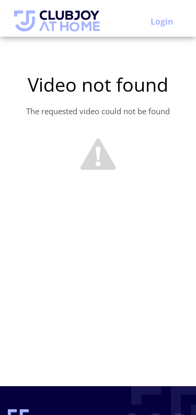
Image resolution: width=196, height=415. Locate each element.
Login (162, 21)
